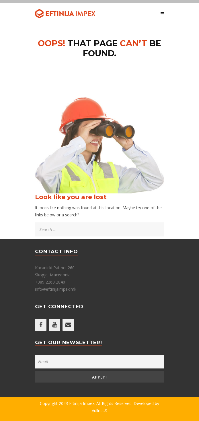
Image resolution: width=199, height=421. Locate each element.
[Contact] (68, 325)
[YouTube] (54, 325)
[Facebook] (40, 325)
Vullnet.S (99, 410)
